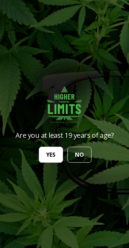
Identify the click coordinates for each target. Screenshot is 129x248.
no (79, 154)
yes (50, 154)
